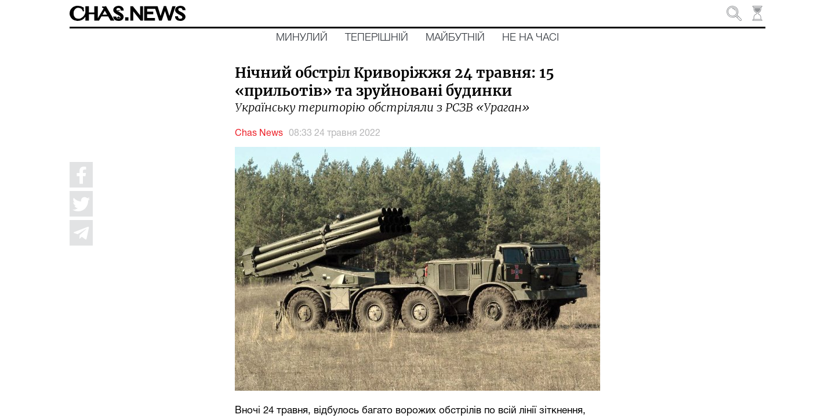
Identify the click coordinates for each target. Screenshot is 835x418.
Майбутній (455, 37)
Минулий (302, 37)
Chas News (259, 133)
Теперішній (376, 37)
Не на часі (530, 37)
